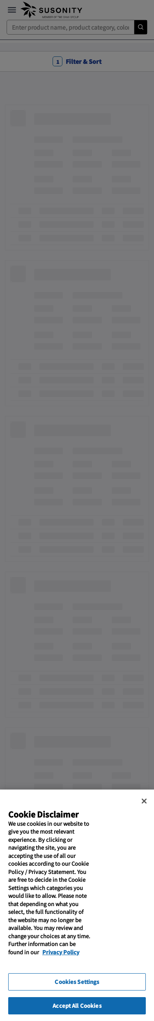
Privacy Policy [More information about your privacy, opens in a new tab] (60, 966)
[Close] (144, 815)
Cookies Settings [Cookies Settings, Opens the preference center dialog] (77, 996)
